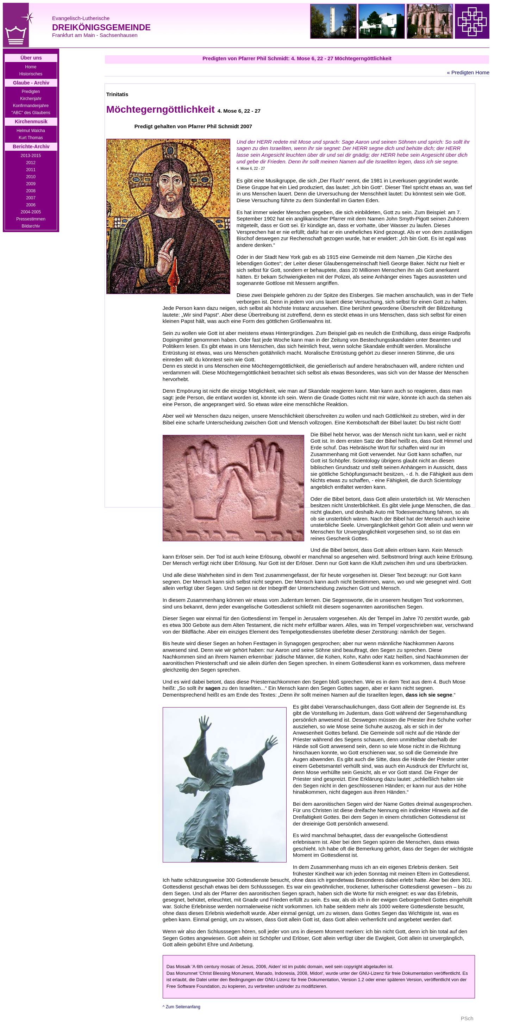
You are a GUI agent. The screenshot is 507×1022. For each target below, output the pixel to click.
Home (30, 66)
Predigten (31, 91)
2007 (31, 197)
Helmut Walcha (31, 130)
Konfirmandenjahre (31, 105)
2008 (31, 190)
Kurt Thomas (31, 137)
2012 (31, 162)
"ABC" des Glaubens (30, 112)
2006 (31, 204)
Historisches (30, 73)
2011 (31, 169)
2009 (31, 183)
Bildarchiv (30, 226)
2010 (31, 176)
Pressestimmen (30, 219)
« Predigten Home (468, 72)
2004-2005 (31, 212)
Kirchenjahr (31, 98)
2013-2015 (31, 155)
